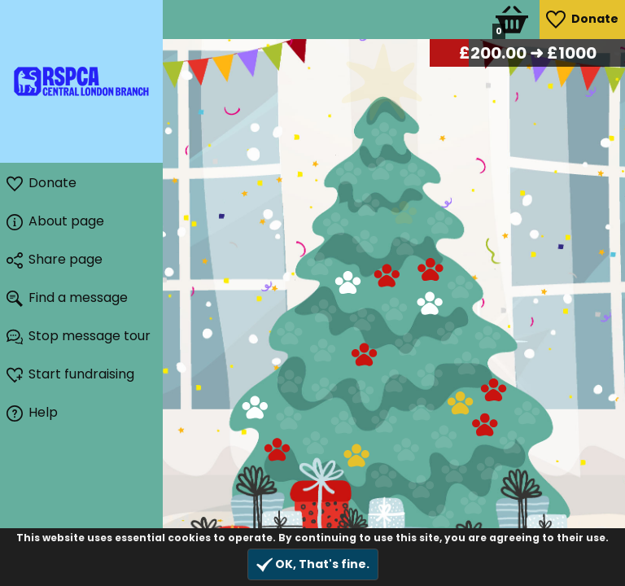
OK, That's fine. (312, 564)
